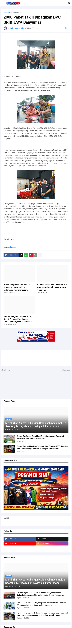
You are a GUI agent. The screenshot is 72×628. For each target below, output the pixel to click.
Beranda (7, 12)
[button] (3, 3)
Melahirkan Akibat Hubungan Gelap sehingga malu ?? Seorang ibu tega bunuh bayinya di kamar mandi (35, 425)
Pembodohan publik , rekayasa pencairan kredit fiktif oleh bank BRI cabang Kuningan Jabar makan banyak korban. (41, 604)
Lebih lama (66, 370)
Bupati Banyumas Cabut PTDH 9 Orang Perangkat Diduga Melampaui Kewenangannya (18, 287)
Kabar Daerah (16, 12)
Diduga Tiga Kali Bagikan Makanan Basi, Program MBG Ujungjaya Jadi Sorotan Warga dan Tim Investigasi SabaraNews (42, 447)
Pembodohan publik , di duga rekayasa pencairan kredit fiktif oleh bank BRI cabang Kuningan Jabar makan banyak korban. (42, 614)
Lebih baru (6, 370)
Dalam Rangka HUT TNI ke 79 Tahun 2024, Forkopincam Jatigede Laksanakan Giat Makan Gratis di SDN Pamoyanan (40, 594)
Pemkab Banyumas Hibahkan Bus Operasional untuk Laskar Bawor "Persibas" (52, 287)
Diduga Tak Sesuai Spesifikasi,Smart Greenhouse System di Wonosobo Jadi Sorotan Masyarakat (40, 437)
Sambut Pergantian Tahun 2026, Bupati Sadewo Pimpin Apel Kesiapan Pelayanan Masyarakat (18, 319)
